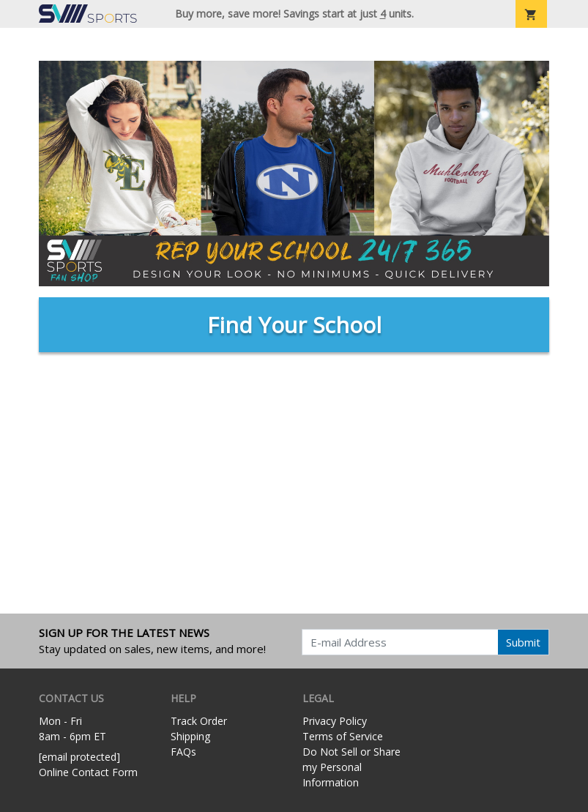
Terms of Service (342, 736)
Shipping (190, 736)
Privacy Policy (334, 721)
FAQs (183, 752)
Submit (523, 642)
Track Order (199, 721)
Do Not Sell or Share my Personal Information (351, 767)
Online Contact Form (88, 772)
